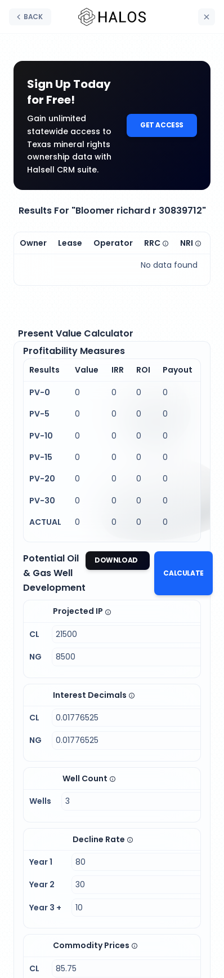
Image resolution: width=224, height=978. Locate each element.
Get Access (161, 125)
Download (117, 560)
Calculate (183, 573)
